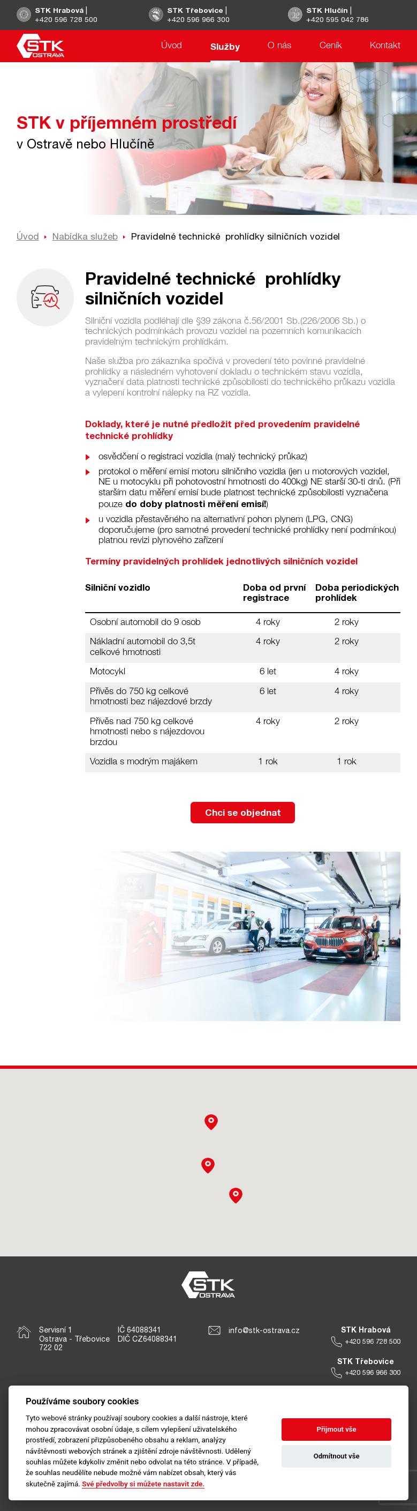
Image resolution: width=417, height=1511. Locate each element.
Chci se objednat (243, 812)
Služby (225, 46)
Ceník (331, 46)
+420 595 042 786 (338, 19)
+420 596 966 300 (199, 19)
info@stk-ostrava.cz (254, 1330)
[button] (236, 1195)
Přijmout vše (337, 1429)
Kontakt (385, 46)
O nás (279, 46)
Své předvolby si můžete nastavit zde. (143, 1483)
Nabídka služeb (85, 236)
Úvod (171, 46)
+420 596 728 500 (66, 19)
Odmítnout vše (337, 1456)
